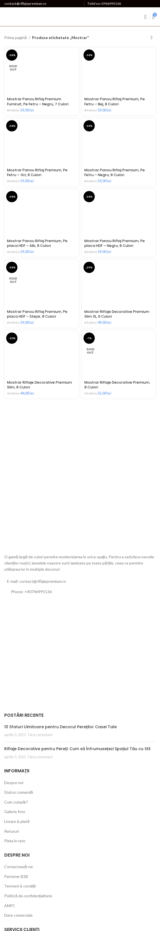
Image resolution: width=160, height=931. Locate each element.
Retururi (11, 831)
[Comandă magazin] (151, 37)
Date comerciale (18, 915)
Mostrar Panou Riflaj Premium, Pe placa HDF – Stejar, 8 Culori (37, 314)
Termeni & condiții (20, 886)
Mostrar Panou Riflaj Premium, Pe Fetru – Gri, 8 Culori (37, 172)
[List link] (80, 592)
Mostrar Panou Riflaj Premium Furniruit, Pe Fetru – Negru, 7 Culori (38, 101)
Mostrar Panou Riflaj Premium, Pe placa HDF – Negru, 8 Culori (114, 243)
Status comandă (18, 792)
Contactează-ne (18, 866)
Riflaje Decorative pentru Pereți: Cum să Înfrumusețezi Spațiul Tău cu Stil (77, 749)
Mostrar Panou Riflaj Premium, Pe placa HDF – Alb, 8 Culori (37, 243)
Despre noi (13, 782)
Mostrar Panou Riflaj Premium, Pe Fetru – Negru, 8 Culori (114, 172)
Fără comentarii (40, 735)
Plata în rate (14, 840)
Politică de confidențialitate (28, 895)
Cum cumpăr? (16, 802)
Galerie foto (14, 811)
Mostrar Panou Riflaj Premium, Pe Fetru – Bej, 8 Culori (114, 101)
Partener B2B (16, 876)
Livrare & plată (17, 821)
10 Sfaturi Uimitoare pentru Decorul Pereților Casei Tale (60, 727)
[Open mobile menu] (145, 16)
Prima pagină (16, 37)
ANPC (9, 905)
